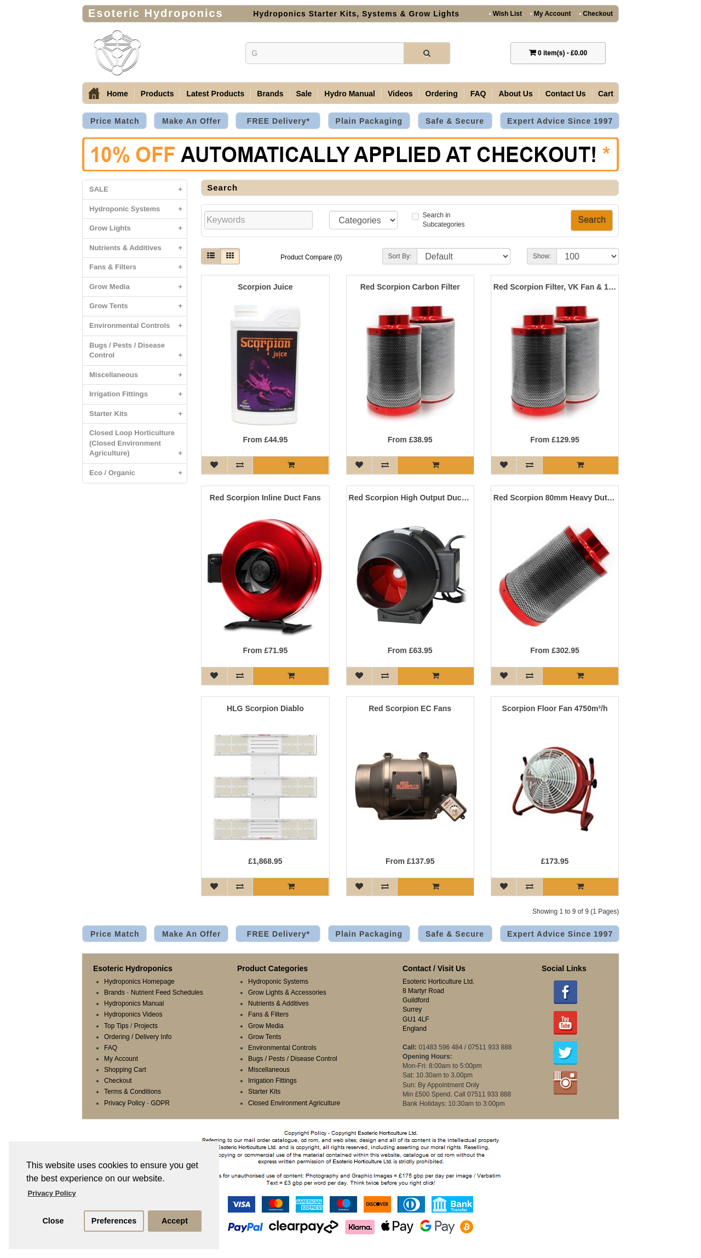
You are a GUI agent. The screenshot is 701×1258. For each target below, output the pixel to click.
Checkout (596, 13)
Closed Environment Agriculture (294, 1103)
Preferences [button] (113, 1220)
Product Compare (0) (311, 257)
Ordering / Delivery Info (137, 1037)
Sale (304, 93)
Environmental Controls (138, 326)
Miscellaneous (138, 375)
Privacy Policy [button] (52, 1193)
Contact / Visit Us (434, 968)
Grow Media (138, 287)
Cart (605, 93)
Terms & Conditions (132, 1091)
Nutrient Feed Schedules (167, 992)
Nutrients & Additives (138, 248)
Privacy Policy (124, 1103)
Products (157, 93)
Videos (400, 93)
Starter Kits (138, 414)
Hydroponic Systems (138, 209)
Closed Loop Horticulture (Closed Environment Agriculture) (138, 446)
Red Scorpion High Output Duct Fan (410, 498)
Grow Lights (138, 228)
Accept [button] (175, 1220)
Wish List (505, 13)
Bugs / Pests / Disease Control (138, 353)
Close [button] (53, 1220)
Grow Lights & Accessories (287, 992)
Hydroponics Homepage (139, 981)
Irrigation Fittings (138, 394)
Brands (270, 93)
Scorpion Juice (265, 287)
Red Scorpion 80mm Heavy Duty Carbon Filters (554, 498)
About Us (515, 93)
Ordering (442, 93)
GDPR (160, 1103)
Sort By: (400, 256)
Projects (146, 1026)
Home (117, 93)
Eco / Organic (138, 473)
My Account (550, 13)
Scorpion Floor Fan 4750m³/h (555, 709)
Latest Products (215, 93)
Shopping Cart (125, 1070)
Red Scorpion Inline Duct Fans (265, 498)
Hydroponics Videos (133, 1014)
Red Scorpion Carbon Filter (410, 287)
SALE (138, 189)
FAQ (478, 93)
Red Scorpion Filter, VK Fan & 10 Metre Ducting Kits (554, 287)
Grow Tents (138, 306)
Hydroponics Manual (134, 1003)
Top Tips (116, 1026)
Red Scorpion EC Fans (410, 709)
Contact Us (565, 93)
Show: (542, 256)
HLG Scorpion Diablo (265, 709)
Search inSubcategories (438, 219)
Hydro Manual (349, 93)
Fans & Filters (138, 267)
